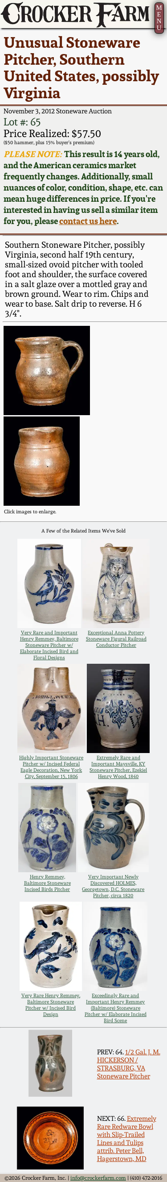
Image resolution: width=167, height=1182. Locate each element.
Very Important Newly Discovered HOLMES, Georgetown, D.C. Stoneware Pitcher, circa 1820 (113, 886)
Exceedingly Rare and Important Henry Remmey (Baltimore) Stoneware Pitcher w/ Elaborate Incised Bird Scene (116, 1008)
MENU (159, 17)
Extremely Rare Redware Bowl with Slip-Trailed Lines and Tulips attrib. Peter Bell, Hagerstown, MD (126, 1139)
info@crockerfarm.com (98, 1178)
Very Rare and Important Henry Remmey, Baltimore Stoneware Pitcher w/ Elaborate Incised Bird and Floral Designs (49, 645)
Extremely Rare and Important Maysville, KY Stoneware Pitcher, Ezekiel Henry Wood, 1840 (118, 766)
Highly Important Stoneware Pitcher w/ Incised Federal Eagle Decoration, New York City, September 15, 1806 (51, 766)
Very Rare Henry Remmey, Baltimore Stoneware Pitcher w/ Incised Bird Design (50, 1004)
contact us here (88, 221)
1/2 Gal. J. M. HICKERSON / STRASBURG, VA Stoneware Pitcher (128, 1064)
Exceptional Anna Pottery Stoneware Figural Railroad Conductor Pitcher (116, 638)
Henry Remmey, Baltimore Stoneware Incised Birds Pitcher (47, 883)
